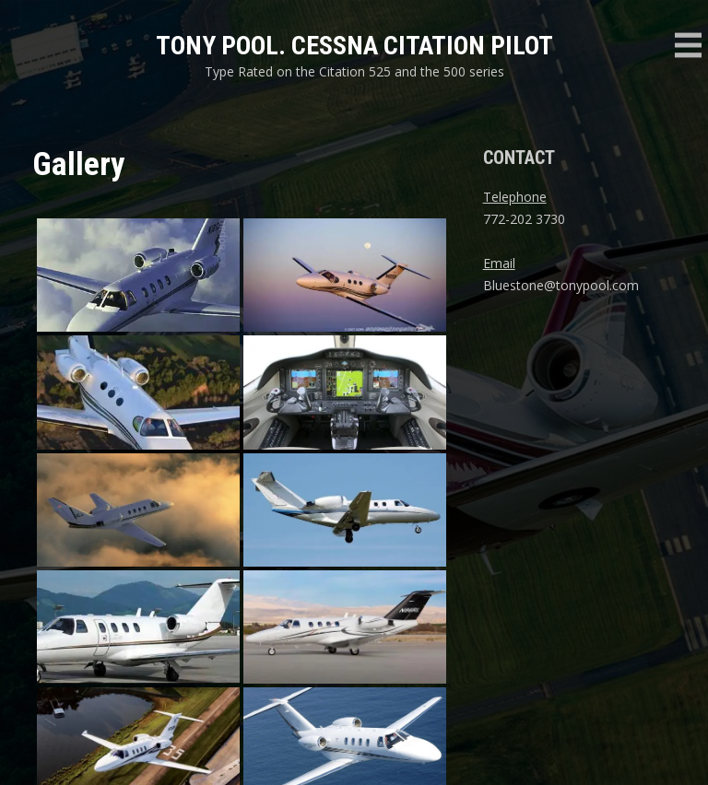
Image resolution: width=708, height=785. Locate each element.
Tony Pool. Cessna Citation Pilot (354, 45)
